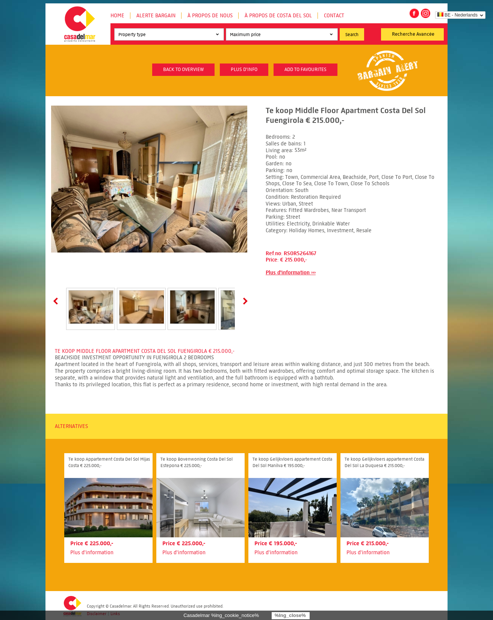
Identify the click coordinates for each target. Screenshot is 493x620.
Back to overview (183, 70)
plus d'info (244, 70)
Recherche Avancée (413, 34)
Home (117, 15)
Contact (334, 15)
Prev (57, 301)
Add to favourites (305, 70)
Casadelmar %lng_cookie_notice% (221, 615)
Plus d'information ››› (291, 272)
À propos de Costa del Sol (278, 15)
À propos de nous (210, 15)
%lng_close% (290, 615)
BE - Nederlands (457, 15)
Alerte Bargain (155, 15)
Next (244, 301)
